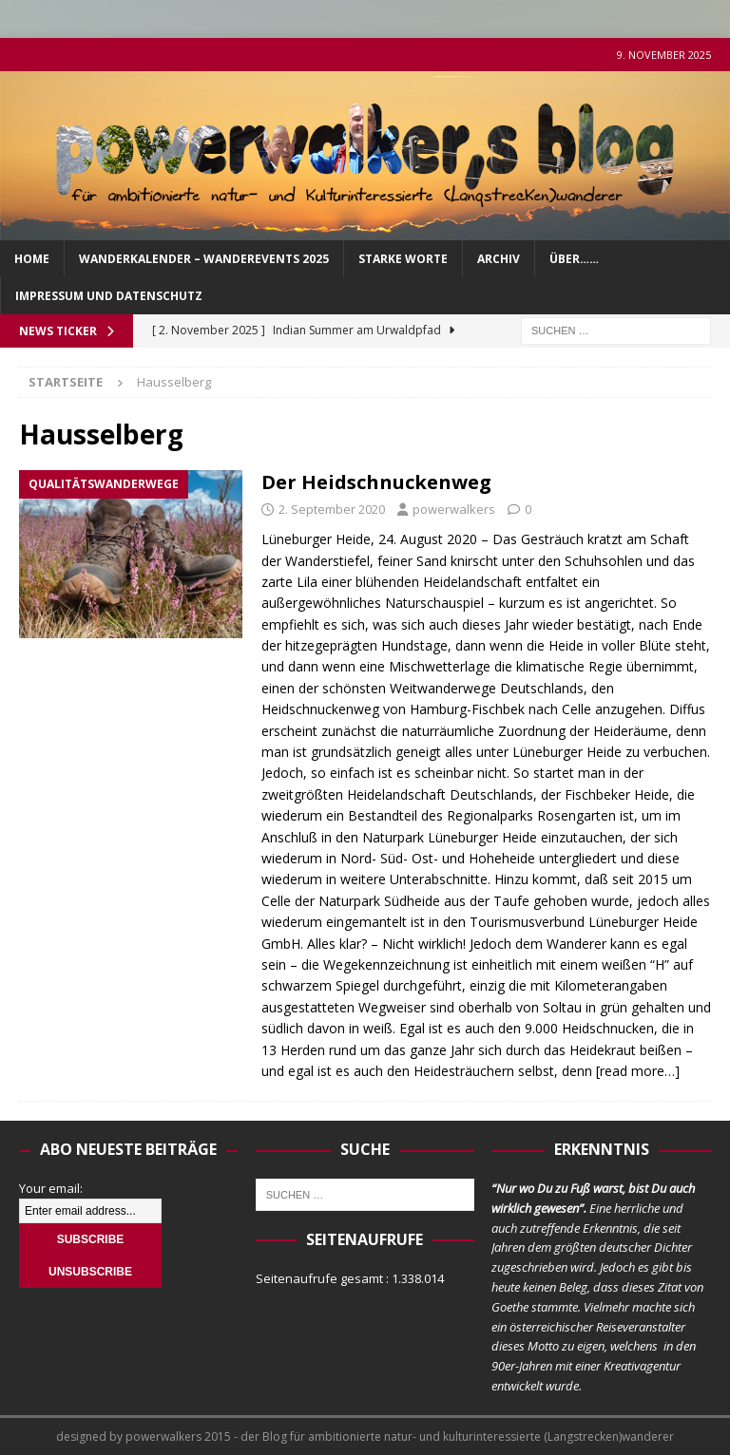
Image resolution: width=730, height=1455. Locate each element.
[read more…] (638, 1071)
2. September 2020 (332, 509)
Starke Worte (403, 259)
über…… (574, 259)
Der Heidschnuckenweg (376, 482)
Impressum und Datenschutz (108, 296)
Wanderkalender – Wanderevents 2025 (204, 259)
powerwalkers (454, 509)
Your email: (51, 1188)
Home (31, 259)
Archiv (498, 259)
